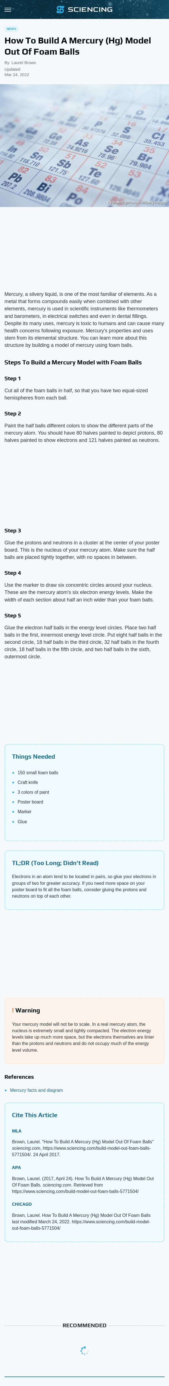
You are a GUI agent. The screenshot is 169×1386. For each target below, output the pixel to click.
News (11, 28)
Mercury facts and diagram (36, 1090)
